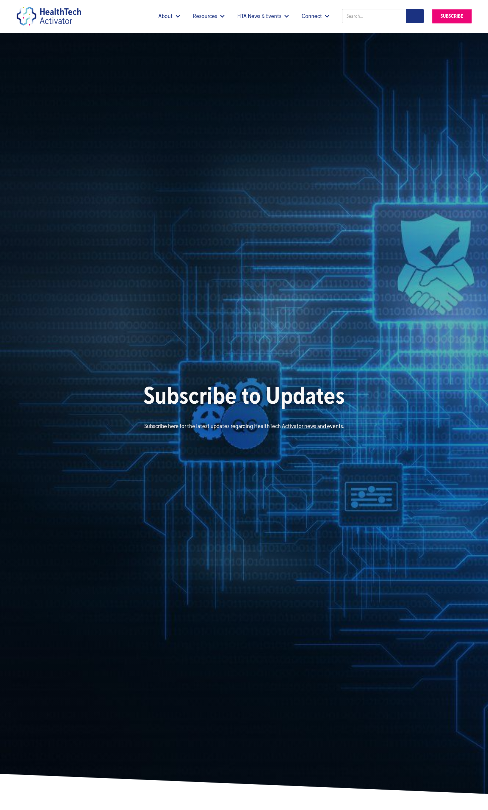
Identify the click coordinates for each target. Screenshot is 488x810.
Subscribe (451, 16)
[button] (169, 16)
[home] (48, 16)
